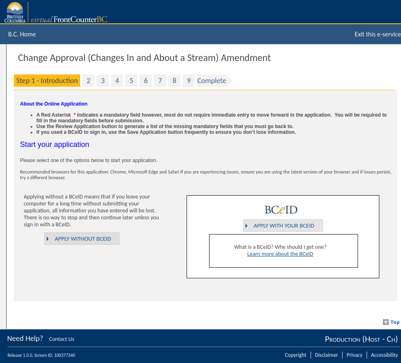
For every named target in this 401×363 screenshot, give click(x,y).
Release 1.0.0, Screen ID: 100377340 (41, 355)
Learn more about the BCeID (280, 253)
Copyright (295, 355)
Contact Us (61, 339)
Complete (211, 80)
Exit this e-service (378, 34)
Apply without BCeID (83, 238)
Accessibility (384, 355)
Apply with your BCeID (284, 225)
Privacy (354, 355)
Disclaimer (326, 355)
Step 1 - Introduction (47, 80)
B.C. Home (22, 34)
